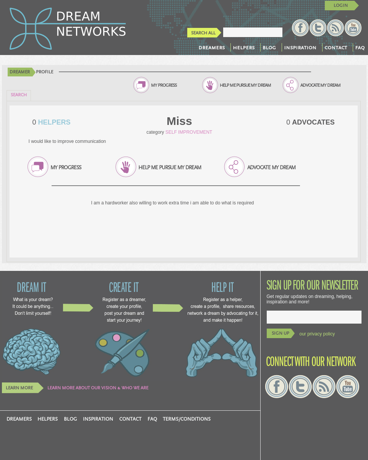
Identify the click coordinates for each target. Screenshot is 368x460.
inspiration (300, 47)
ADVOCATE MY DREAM (320, 85)
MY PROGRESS (164, 85)
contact (335, 47)
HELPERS (53, 122)
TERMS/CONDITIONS (187, 419)
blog (269, 47)
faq (360, 47)
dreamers (211, 47)
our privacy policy (317, 334)
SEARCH (19, 94)
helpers (244, 47)
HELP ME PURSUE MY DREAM (245, 85)
